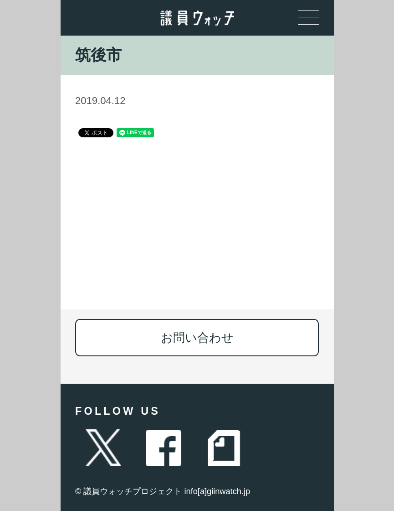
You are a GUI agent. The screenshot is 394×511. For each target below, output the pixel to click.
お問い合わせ (197, 337)
